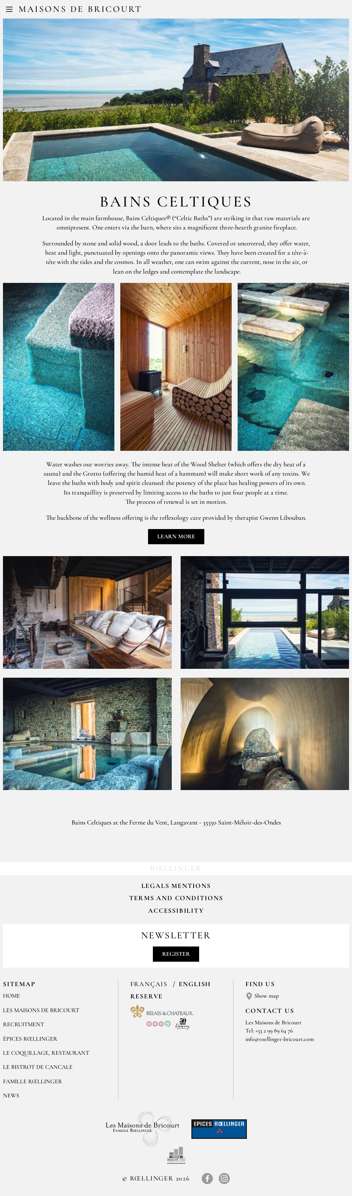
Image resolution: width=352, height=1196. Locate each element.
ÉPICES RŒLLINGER (30, 1039)
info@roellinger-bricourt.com (279, 1039)
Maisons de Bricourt (80, 9)
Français (150, 984)
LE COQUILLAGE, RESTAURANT (46, 1053)
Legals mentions (176, 886)
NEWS (11, 1095)
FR (170, 10)
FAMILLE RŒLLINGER (32, 1081)
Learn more (176, 536)
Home (11, 996)
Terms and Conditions (176, 898)
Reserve (146, 996)
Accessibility (176, 910)
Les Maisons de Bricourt (41, 1010)
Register (176, 954)
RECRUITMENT (23, 1024)
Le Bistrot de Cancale (38, 1067)
